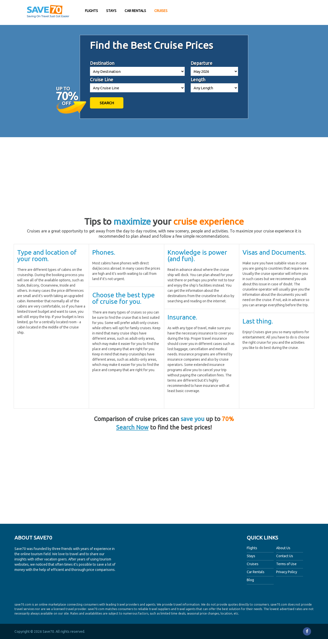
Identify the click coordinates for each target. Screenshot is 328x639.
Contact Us (284, 556)
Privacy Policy (286, 572)
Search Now (132, 427)
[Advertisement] (266, 12)
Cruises (160, 11)
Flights (91, 11)
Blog (250, 580)
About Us (283, 548)
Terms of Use (286, 564)
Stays (111, 11)
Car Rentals (135, 11)
